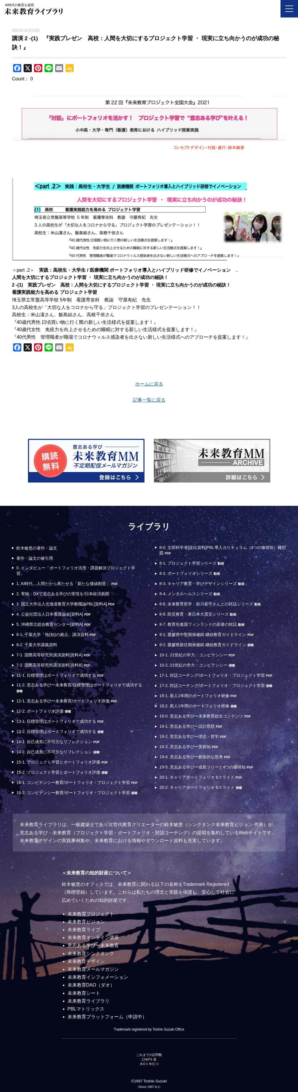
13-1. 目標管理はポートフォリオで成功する (60, 721)
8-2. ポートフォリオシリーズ (189, 573)
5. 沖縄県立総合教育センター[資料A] (53, 624)
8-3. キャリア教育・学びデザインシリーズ (201, 583)
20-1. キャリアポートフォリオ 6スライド (200, 777)
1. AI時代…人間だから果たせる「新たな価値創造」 (67, 583)
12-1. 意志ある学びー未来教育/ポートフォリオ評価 (66, 701)
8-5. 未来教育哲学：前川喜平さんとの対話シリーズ (210, 604)
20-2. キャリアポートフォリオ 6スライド (200, 787)
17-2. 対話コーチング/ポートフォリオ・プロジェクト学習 (215, 685)
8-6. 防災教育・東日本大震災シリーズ (197, 614)
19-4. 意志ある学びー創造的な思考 (194, 756)
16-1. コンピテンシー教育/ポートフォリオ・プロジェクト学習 (76, 782)
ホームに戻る (149, 383)
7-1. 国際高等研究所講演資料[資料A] (53, 655)
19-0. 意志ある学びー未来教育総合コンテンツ (205, 716)
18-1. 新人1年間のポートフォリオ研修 (198, 695)
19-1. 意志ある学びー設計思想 (190, 726)
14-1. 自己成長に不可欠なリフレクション (58, 741)
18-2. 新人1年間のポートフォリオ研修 (198, 706)
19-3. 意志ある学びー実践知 (188, 746)
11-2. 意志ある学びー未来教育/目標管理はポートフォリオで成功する (79, 688)
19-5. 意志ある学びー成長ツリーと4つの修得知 (206, 767)
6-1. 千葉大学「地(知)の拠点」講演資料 (56, 634)
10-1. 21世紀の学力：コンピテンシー (197, 655)
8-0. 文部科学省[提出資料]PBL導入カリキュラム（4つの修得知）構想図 (222, 550)
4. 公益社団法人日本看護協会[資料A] (53, 614)
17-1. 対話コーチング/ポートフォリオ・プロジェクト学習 (215, 675)
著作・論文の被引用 (34, 558)
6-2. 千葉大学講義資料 (36, 644)
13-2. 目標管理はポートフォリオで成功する (60, 731)
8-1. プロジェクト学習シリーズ (191, 563)
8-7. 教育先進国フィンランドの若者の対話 (201, 624)
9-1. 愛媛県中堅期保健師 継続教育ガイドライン (206, 634)
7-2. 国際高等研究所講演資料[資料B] (53, 665)
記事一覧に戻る (149, 399)
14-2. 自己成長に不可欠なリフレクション (58, 752)
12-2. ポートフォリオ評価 (43, 711)
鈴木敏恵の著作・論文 (36, 548)
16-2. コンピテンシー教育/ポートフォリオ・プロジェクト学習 (76, 792)
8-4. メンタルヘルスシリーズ (189, 593)
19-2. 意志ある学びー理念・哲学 (192, 736)
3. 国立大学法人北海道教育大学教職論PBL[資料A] (65, 604)
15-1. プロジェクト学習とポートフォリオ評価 (62, 762)
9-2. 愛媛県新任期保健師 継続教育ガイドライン (206, 644)
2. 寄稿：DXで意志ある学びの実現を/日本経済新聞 (62, 593)
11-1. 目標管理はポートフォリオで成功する (60, 675)
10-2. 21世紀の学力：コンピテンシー (197, 665)
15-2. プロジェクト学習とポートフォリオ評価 (62, 772)
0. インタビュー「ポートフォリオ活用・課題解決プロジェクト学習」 (75, 571)
